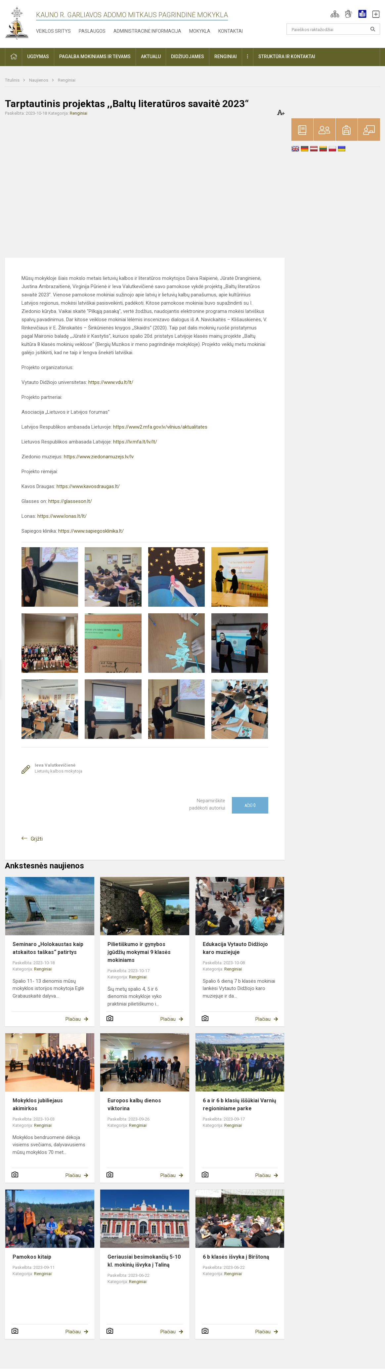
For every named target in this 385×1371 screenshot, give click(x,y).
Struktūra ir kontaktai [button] (286, 56)
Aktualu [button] (151, 56)
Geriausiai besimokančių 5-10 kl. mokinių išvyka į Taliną (144, 1261)
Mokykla (199, 31)
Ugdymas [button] (38, 56)
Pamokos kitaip (32, 1257)
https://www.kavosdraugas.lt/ (88, 486)
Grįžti (37, 839)
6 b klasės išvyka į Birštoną (236, 1257)
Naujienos (39, 80)
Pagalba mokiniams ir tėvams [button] (95, 56)
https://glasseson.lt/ (70, 501)
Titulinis (13, 80)
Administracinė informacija (147, 31)
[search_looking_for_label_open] (372, 29)
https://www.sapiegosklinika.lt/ (91, 531)
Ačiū (250, 805)
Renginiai (66, 80)
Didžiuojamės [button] (187, 56)
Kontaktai (230, 31)
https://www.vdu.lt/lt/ (110, 382)
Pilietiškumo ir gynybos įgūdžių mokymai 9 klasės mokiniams (139, 952)
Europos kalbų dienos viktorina (134, 1104)
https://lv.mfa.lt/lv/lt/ (135, 442)
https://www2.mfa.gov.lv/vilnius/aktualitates (159, 427)
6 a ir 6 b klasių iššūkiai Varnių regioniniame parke (239, 1104)
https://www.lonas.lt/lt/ (62, 516)
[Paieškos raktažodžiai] (333, 29)
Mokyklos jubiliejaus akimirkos (38, 1104)
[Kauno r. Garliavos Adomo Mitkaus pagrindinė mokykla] (16, 22)
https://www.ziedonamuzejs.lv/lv (99, 457)
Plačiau (73, 1019)
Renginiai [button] (225, 56)
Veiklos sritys (53, 31)
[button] (334, 14)
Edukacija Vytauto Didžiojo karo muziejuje (235, 948)
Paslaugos (92, 31)
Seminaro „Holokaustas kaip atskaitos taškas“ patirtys (48, 948)
